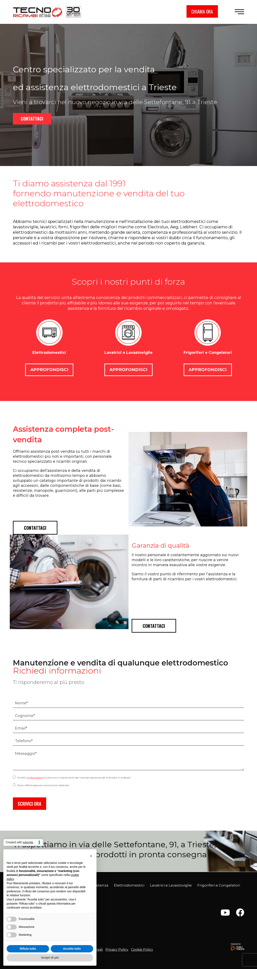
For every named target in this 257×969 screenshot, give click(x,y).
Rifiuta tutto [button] (28, 948)
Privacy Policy (116, 950)
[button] (239, 12)
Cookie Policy (142, 950)
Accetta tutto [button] (72, 948)
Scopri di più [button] (50, 957)
